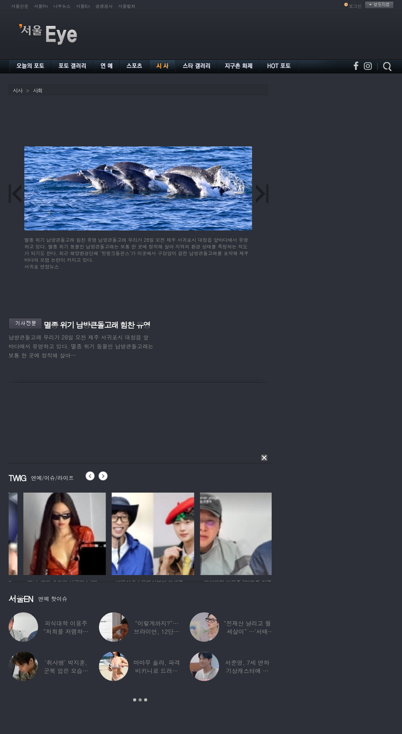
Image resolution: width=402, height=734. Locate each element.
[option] (124, 533)
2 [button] (140, 699)
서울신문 (20, 6)
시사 (17, 90)
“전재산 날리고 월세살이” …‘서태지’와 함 (247, 631)
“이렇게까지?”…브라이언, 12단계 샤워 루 (157, 631)
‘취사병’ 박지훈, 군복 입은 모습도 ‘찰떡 (66, 670)
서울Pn (41, 6)
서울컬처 (126, 6)
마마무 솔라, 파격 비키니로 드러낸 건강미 (156, 670)
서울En (83, 6)
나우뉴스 (62, 6)
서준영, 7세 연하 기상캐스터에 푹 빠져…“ (247, 670)
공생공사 (104, 6)
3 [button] (145, 699)
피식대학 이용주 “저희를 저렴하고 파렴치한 (66, 631)
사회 (37, 90)
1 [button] (134, 699)
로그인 (355, 6)
